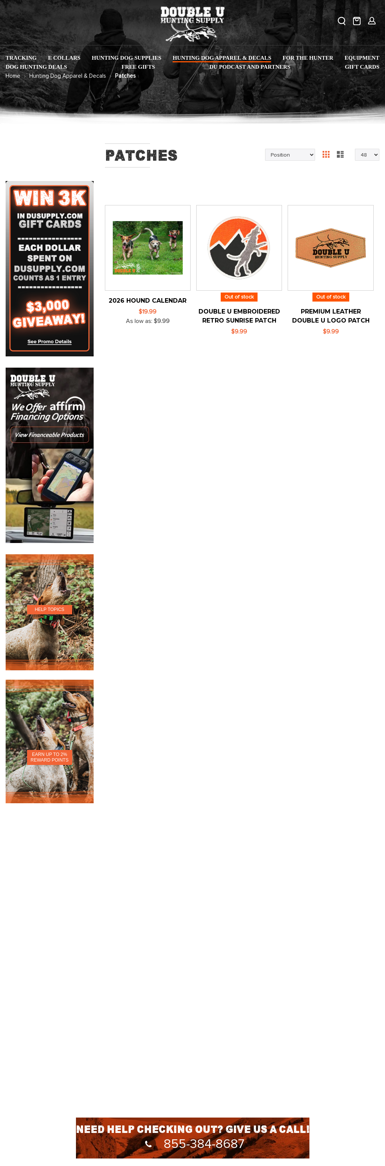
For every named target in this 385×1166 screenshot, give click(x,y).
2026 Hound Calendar (147, 300)
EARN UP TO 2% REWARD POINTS (49, 757)
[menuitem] (21, 58)
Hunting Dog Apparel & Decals (67, 76)
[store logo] (192, 23)
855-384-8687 (192, 1144)
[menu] (192, 63)
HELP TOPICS (49, 609)
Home (13, 76)
